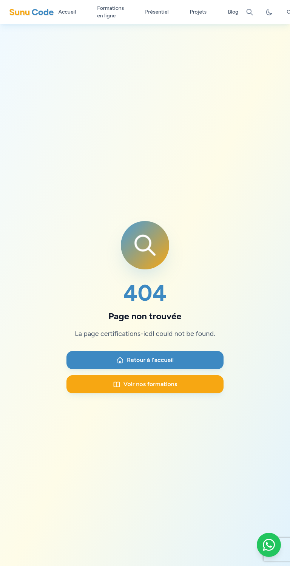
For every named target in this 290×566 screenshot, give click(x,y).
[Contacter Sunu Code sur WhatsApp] (269, 545)
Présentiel (156, 12)
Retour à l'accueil (145, 360)
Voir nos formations (145, 384)
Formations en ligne (110, 12)
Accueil (67, 12)
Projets (198, 12)
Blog (233, 12)
